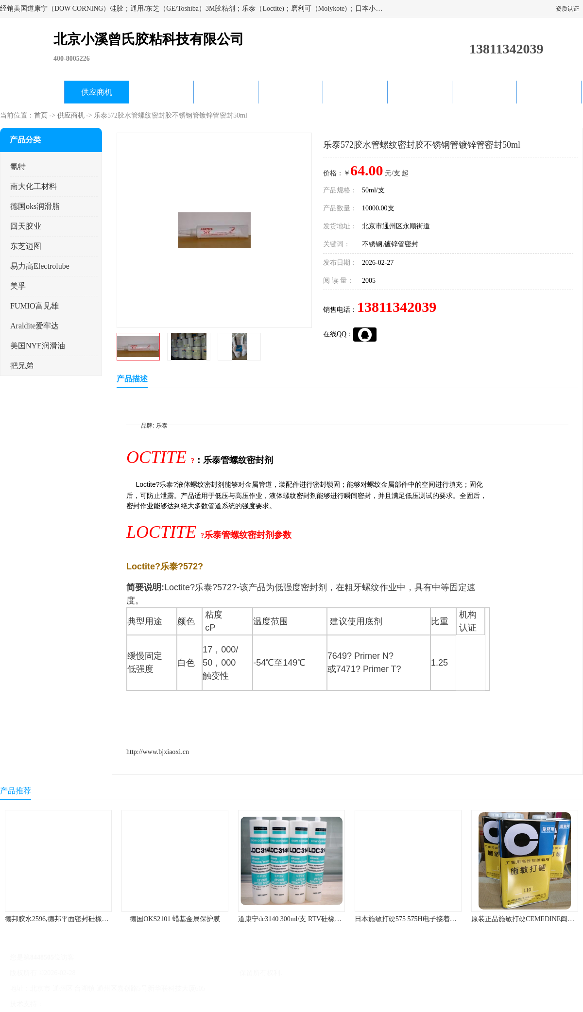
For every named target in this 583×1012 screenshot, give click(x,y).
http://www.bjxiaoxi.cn (157, 751)
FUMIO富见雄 (34, 306)
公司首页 (32, 92)
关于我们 (225, 92)
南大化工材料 (33, 186)
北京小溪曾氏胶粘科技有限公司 (190, 973)
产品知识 (355, 92)
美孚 (18, 286)
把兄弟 (22, 365)
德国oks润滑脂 (35, 206)
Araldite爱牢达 (34, 326)
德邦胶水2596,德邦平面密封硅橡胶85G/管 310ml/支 (81, 919)
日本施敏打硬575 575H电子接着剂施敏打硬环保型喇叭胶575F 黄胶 (454, 919)
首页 (41, 115)
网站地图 (159, 1004)
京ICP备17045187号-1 (109, 973)
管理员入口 (127, 1004)
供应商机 (96, 92)
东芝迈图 (25, 246)
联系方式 (549, 92)
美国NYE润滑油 (37, 346)
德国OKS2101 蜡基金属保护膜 (175, 919)
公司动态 (290, 92)
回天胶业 (25, 226)
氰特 (18, 166)
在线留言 (484, 92)
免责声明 (94, 1004)
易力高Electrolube (39, 266)
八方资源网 (63, 1004)
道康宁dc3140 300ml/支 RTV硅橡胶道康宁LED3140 (313, 919)
